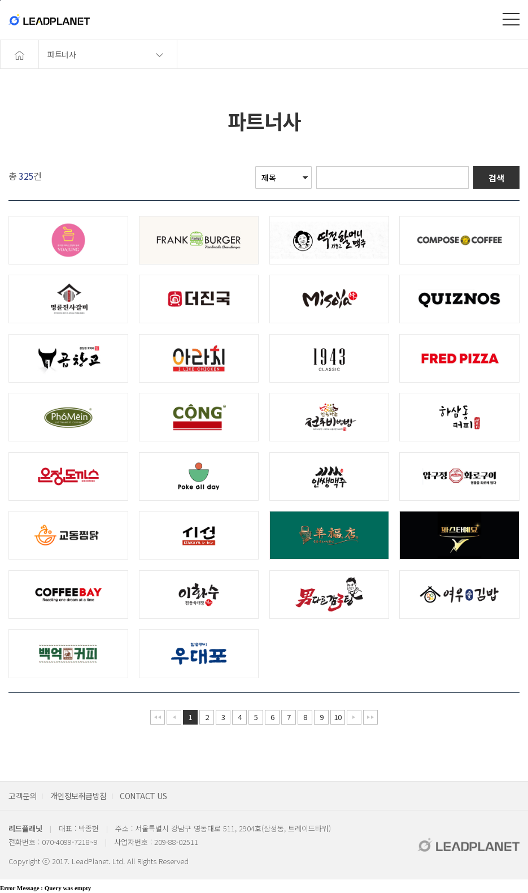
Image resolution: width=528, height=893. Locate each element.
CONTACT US (143, 795)
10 (338, 717)
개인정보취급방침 (78, 795)
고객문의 (22, 795)
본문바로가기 (0, 0)
